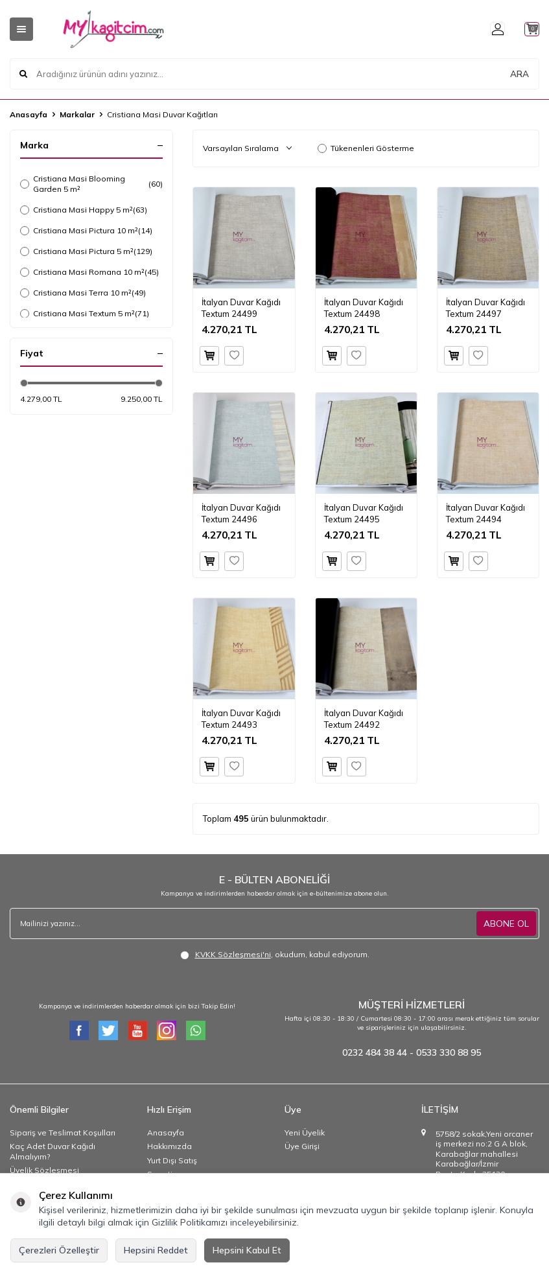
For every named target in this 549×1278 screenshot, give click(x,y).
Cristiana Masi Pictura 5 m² (86, 251)
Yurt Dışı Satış (172, 1160)
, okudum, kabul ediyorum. (274, 954)
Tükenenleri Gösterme (366, 148)
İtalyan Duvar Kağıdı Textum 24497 (485, 307)
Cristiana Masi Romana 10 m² (89, 272)
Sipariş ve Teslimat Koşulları (62, 1132)
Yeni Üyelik (305, 1132)
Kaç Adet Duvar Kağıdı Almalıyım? (52, 1151)
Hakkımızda (169, 1146)
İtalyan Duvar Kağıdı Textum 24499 (241, 307)
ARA (519, 74)
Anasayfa (28, 114)
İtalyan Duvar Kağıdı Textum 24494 (485, 513)
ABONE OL (506, 923)
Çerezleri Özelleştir (59, 1250)
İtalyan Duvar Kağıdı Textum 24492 (363, 718)
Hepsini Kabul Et (247, 1250)
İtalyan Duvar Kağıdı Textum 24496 (241, 513)
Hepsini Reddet (156, 1250)
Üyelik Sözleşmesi (44, 1170)
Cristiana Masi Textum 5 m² (84, 313)
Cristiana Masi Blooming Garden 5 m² (91, 184)
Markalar (77, 114)
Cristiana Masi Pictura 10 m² (86, 231)
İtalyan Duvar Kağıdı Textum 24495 (363, 513)
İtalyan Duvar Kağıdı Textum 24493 (241, 718)
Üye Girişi (302, 1146)
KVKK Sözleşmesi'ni (233, 954)
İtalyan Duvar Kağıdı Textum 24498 (363, 307)
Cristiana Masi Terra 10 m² (83, 293)
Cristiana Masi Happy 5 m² (83, 210)
